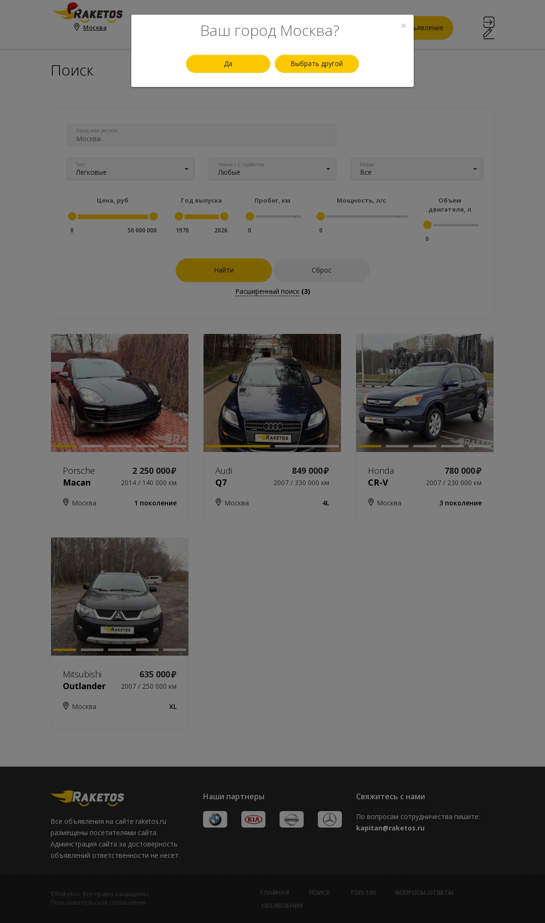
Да (228, 63)
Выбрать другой (316, 63)
